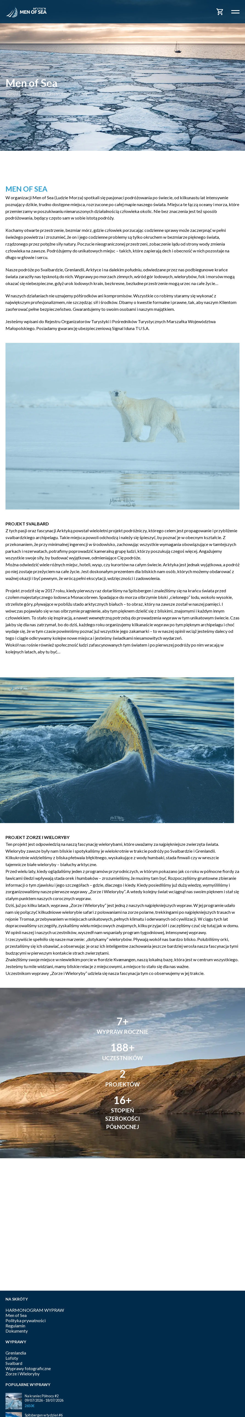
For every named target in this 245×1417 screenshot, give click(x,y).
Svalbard (13, 1363)
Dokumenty (16, 1330)
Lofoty (11, 1358)
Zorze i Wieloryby (22, 1373)
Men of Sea (16, 1315)
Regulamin (15, 1325)
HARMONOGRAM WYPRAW (34, 1310)
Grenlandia (15, 1352)
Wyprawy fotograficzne (28, 1368)
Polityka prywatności (25, 1320)
